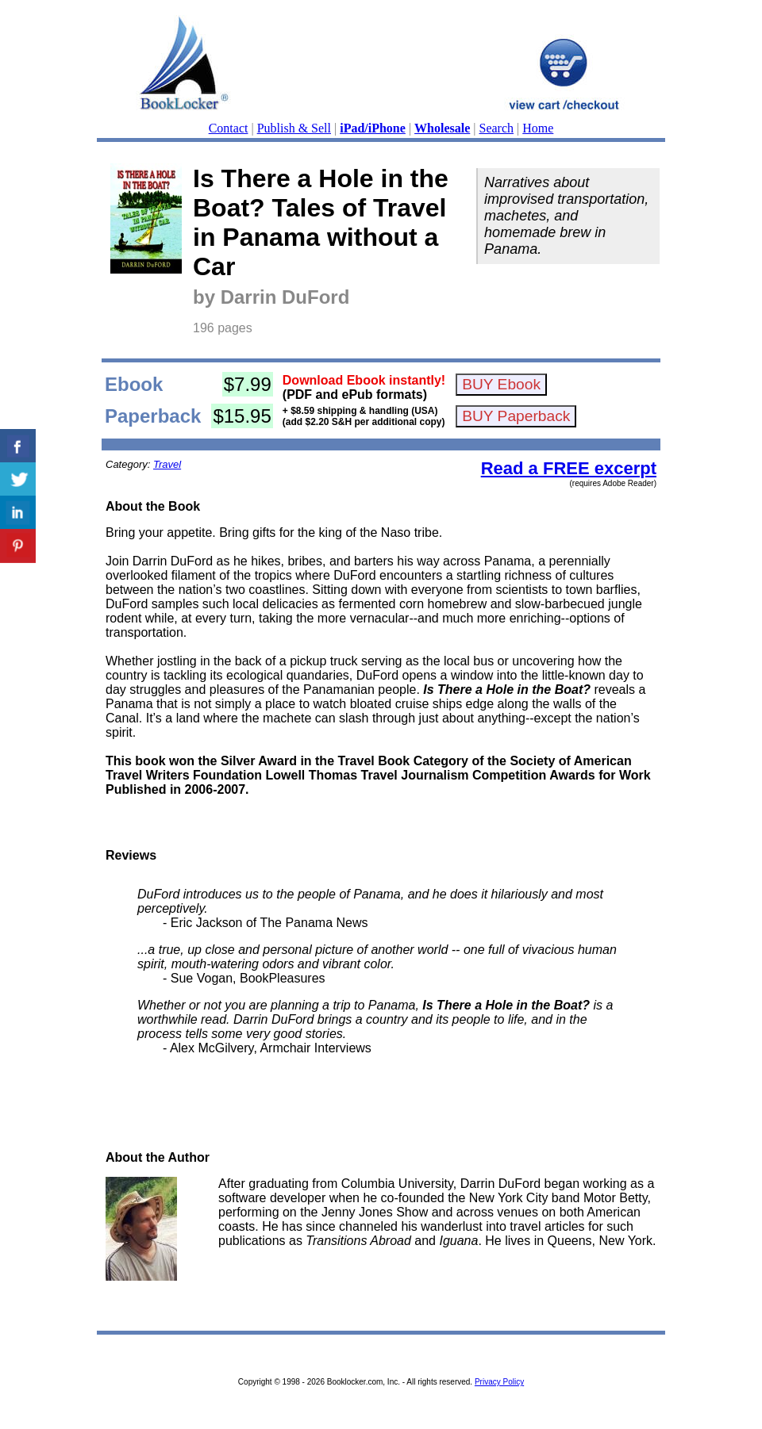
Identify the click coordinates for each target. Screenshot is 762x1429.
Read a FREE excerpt (568, 468)
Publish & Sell (294, 128)
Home (537, 128)
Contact (228, 128)
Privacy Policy (499, 1381)
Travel (167, 464)
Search (496, 128)
